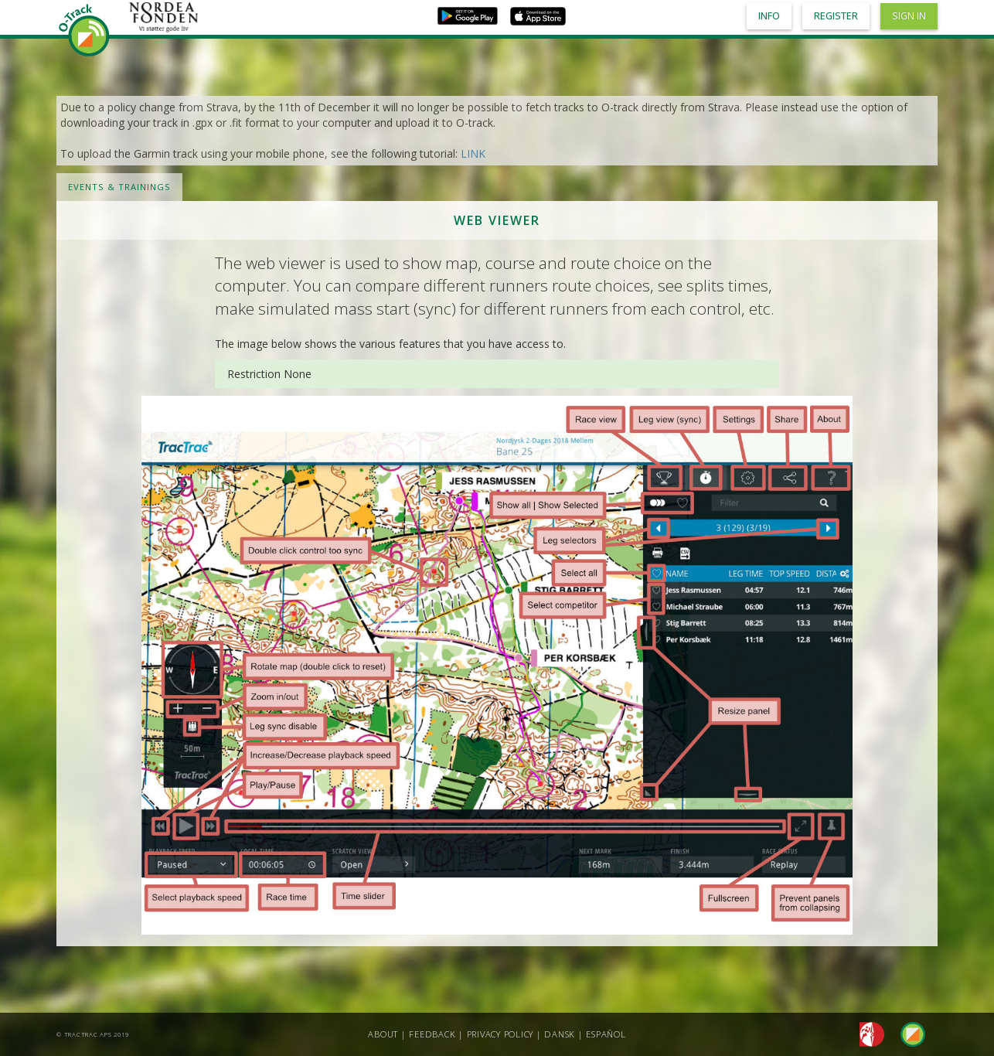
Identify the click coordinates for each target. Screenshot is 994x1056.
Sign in (909, 15)
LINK (473, 153)
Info (769, 15)
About (383, 1034)
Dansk (559, 1034)
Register (836, 15)
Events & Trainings (119, 186)
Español (605, 1034)
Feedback (432, 1034)
